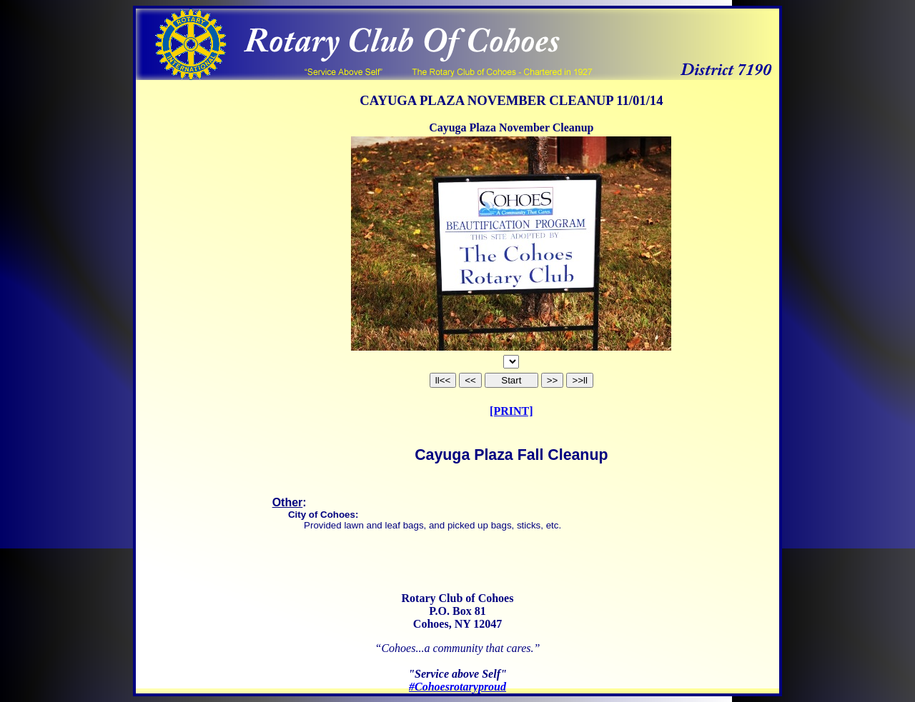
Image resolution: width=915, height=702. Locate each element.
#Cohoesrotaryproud (457, 687)
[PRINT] (511, 411)
